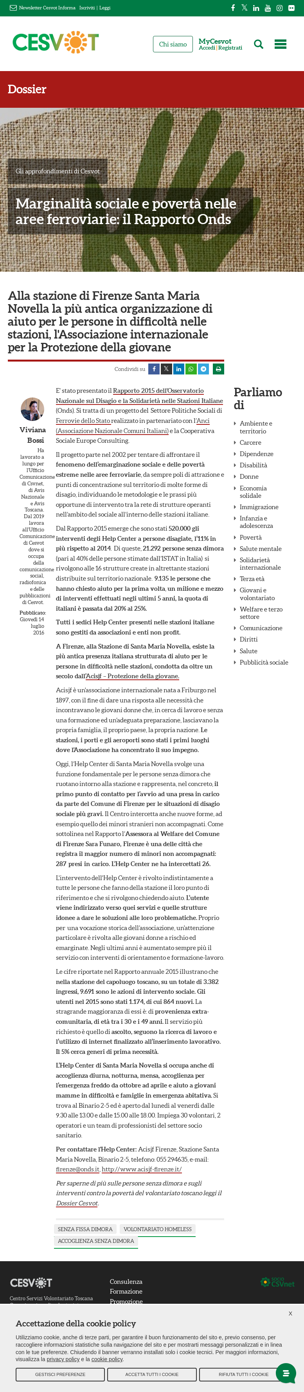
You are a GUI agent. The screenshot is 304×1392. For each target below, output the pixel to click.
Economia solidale (253, 492)
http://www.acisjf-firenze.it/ (142, 1169)
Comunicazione (261, 628)
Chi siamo (173, 44)
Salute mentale (261, 549)
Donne (249, 477)
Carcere (250, 442)
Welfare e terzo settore (261, 613)
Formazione (126, 1292)
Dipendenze (256, 454)
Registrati (230, 48)
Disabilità (253, 465)
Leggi (104, 7)
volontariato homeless (158, 1230)
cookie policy (107, 1361)
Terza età (252, 579)
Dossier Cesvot (76, 1203)
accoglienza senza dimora (96, 1242)
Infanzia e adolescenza (256, 522)
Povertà (251, 537)
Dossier (27, 89)
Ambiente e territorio (256, 428)
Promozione (126, 1301)
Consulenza (126, 1281)
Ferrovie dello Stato (83, 420)
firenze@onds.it (77, 1169)
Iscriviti (87, 7)
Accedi (207, 48)
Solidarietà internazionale (260, 564)
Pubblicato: (32, 613)
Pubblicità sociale (264, 662)
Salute (248, 651)
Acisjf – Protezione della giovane (132, 676)
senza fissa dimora (85, 1230)
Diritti (249, 639)
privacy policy (63, 1361)
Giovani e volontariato (257, 594)
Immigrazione (259, 507)
